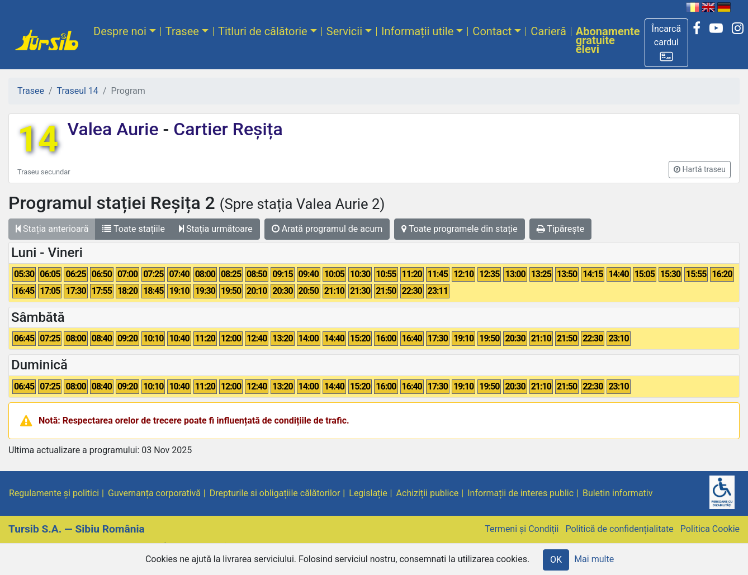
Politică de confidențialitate (619, 529)
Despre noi (119, 31)
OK (556, 559)
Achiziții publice (427, 493)
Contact (492, 31)
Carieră (548, 31)
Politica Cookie (710, 529)
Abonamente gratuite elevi (608, 40)
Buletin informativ (618, 493)
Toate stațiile (133, 229)
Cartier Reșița (225, 129)
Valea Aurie (115, 129)
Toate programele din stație (459, 229)
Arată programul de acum (327, 229)
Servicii (344, 31)
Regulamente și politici (54, 493)
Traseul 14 (77, 90)
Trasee (182, 31)
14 (37, 139)
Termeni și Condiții (521, 529)
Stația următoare (216, 229)
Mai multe (594, 559)
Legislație (368, 493)
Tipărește (561, 229)
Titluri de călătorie (262, 31)
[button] (667, 42)
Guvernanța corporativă (154, 493)
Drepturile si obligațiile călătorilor (275, 493)
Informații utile (417, 31)
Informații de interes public (520, 493)
